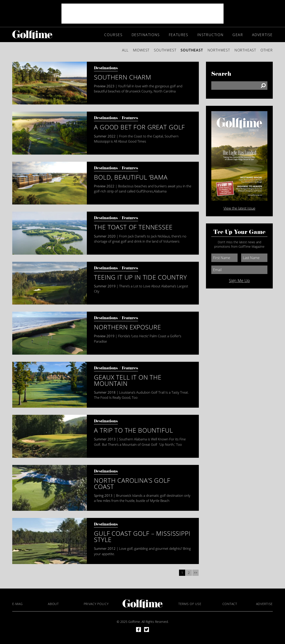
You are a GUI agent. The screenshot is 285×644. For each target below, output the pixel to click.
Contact (229, 604)
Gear (237, 34)
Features (178, 34)
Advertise (262, 34)
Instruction (210, 34)
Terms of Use (189, 604)
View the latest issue (239, 208)
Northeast (245, 50)
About (53, 604)
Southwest (165, 50)
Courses (113, 34)
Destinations (146, 34)
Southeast (192, 50)
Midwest (141, 50)
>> (195, 572)
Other (267, 50)
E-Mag (17, 604)
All (125, 50)
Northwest (219, 50)
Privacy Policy (96, 604)
